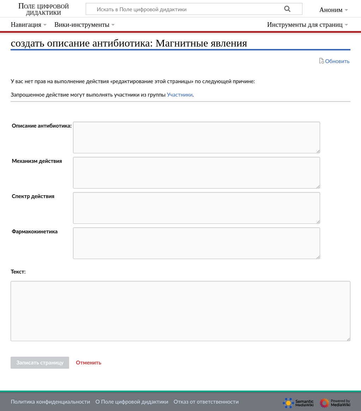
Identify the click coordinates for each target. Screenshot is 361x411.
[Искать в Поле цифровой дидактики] (194, 8)
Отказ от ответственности (206, 401)
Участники (179, 94)
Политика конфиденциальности (50, 401)
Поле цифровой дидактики (43, 9)
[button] (88, 363)
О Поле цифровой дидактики (132, 401)
